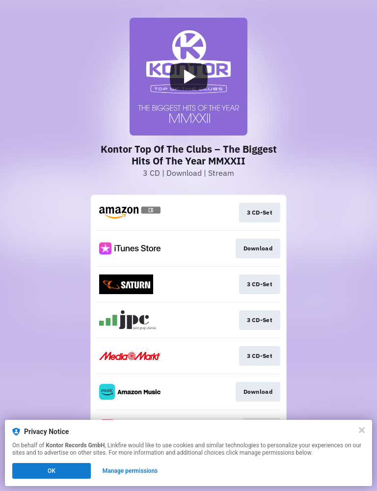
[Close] (362, 430)
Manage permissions (130, 470)
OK (51, 470)
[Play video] (188, 76)
